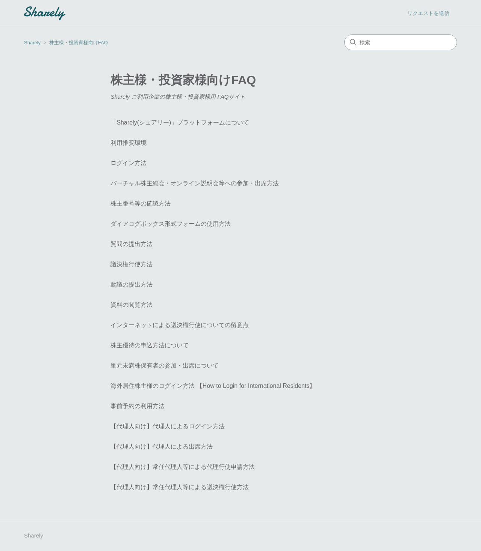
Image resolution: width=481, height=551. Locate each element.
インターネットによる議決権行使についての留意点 (179, 325)
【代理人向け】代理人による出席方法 (161, 446)
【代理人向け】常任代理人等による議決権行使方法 (179, 487)
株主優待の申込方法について (149, 345)
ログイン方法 (128, 163)
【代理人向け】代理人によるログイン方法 (167, 426)
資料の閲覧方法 (131, 305)
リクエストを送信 (428, 13)
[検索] (401, 42)
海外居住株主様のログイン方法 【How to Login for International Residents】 (212, 386)
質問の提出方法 (131, 244)
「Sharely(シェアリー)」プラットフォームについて (179, 122)
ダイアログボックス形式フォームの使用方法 (170, 224)
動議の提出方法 (131, 284)
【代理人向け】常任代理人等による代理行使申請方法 (182, 467)
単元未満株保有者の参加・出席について (164, 365)
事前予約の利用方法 (137, 406)
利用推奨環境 (128, 143)
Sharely (32, 42)
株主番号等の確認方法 (140, 203)
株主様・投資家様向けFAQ (78, 42)
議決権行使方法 (131, 264)
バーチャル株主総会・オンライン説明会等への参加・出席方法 (194, 183)
